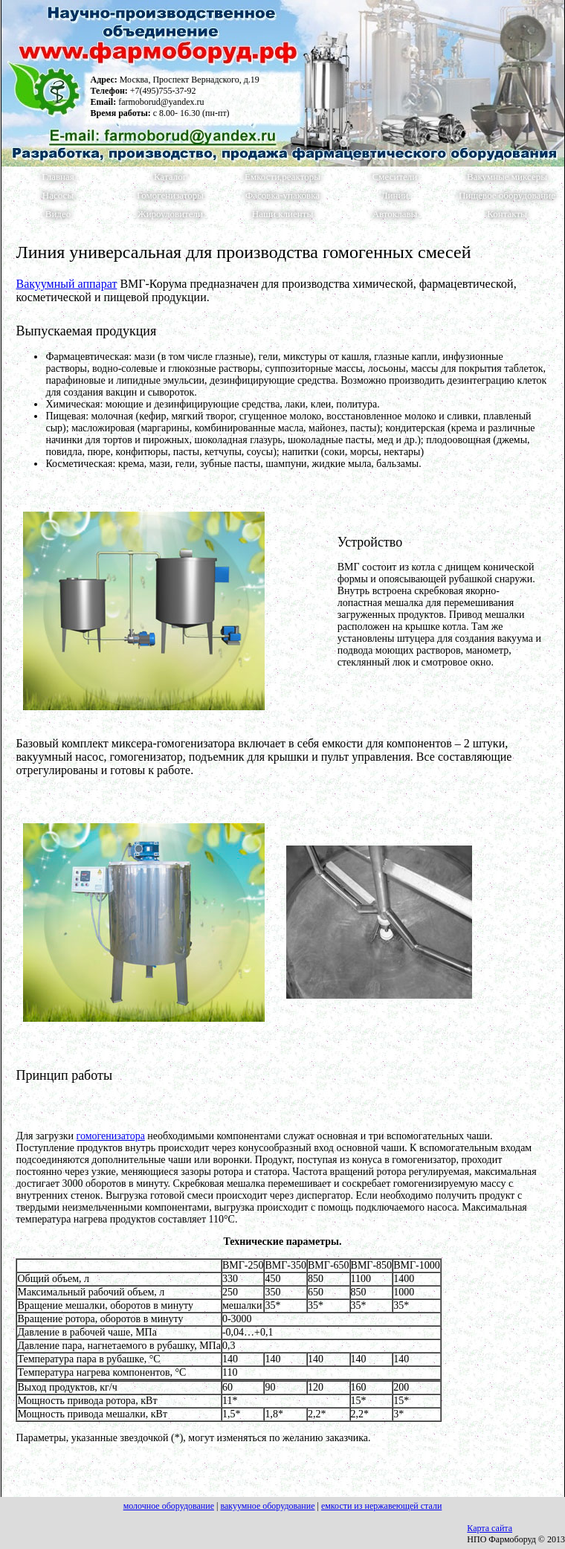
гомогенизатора (111, 1135)
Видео (58, 214)
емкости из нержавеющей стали (381, 1506)
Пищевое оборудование (507, 195)
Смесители (395, 177)
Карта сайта (489, 1528)
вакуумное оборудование (267, 1506)
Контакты (507, 214)
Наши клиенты (282, 214)
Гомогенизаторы (170, 195)
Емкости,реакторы (282, 177)
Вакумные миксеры (507, 177)
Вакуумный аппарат (66, 283)
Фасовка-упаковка (282, 195)
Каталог (170, 177)
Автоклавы (395, 214)
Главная (58, 177)
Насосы (58, 195)
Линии (395, 195)
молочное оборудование (168, 1506)
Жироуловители (170, 214)
